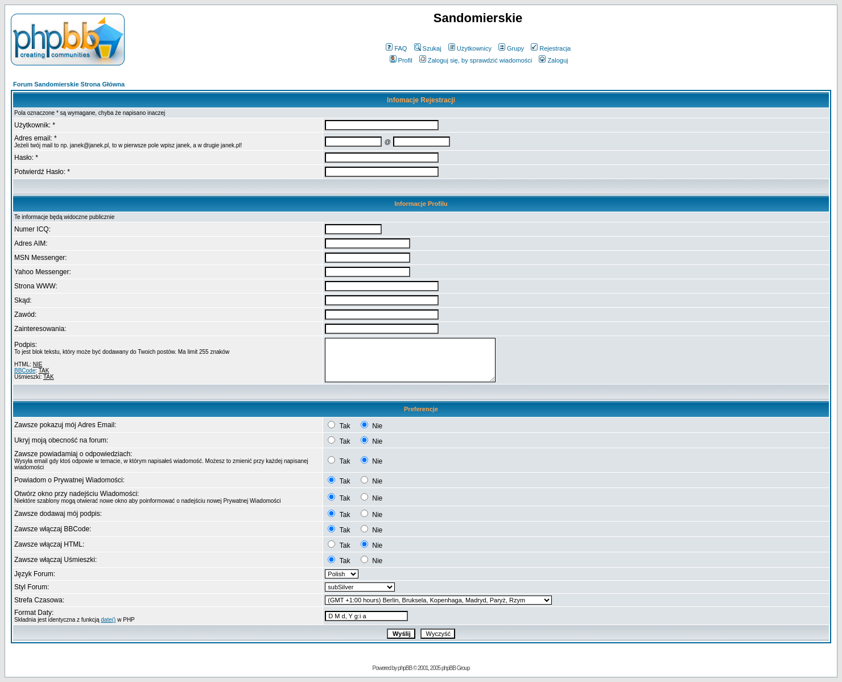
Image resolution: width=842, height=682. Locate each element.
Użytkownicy (470, 48)
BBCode (24, 370)
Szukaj (427, 48)
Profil (401, 60)
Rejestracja (551, 48)
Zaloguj (553, 60)
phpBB (405, 668)
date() (108, 620)
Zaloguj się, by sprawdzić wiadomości (475, 60)
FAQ (396, 48)
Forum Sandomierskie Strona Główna (69, 84)
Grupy (511, 48)
